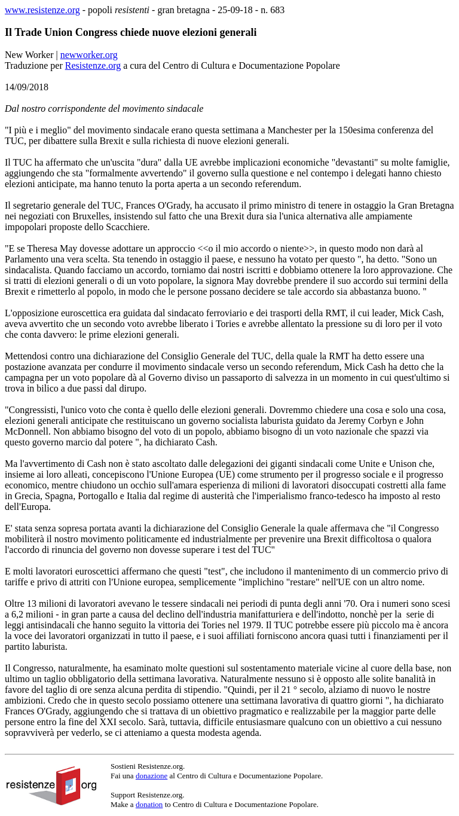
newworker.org (89, 55)
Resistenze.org (93, 65)
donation (149, 804)
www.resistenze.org (42, 10)
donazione (151, 775)
